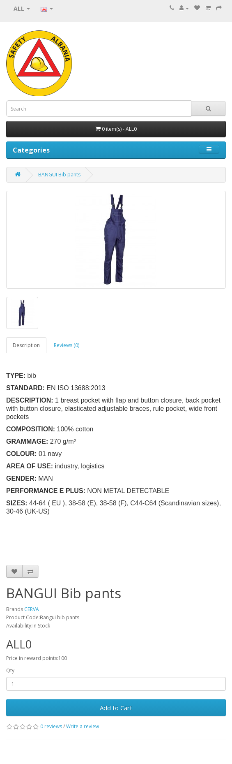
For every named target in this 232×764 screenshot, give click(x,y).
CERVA (31, 609)
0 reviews (51, 726)
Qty (10, 670)
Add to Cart (116, 708)
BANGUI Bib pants (59, 174)
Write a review (82, 726)
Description (26, 345)
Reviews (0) (66, 345)
